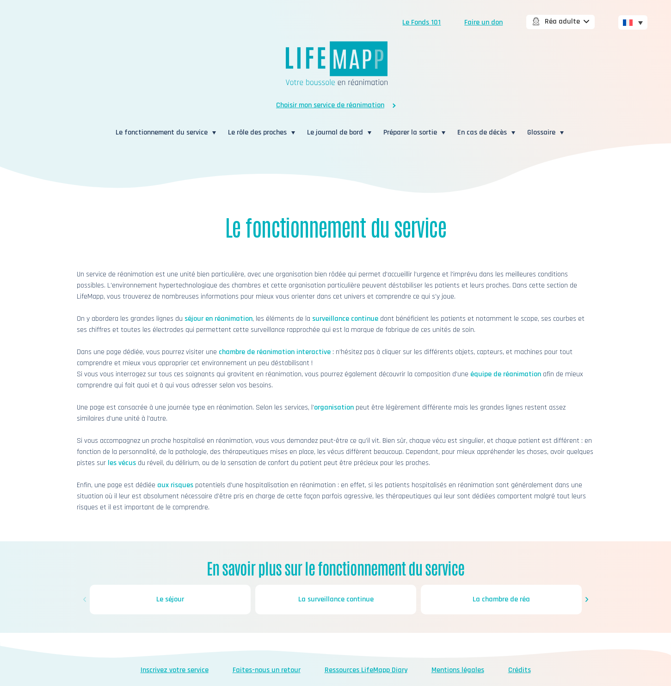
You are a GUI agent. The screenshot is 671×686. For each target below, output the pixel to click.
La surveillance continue (335, 599)
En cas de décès (482, 132)
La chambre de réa (501, 599)
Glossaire (541, 132)
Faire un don (483, 22)
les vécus (122, 463)
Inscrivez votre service (175, 670)
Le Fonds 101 (421, 22)
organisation (334, 407)
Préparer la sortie (410, 132)
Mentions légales (457, 670)
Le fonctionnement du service (162, 132)
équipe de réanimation (505, 374)
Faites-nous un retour (267, 670)
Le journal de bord (335, 132)
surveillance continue (345, 319)
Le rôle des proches (257, 132)
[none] (632, 21)
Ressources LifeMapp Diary (366, 670)
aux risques (175, 485)
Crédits (519, 670)
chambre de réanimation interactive (275, 352)
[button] (84, 599)
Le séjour (170, 599)
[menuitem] (632, 22)
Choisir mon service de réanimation (330, 105)
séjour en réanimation (218, 319)
